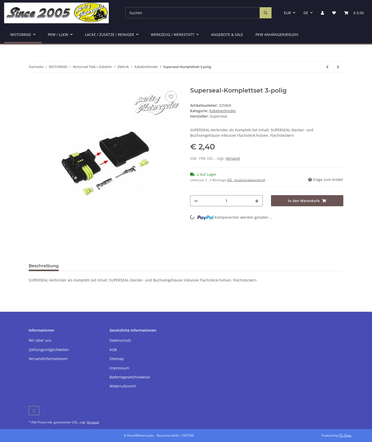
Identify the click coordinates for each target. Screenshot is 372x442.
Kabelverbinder (222, 110)
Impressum (119, 367)
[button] (322, 13)
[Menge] (226, 200)
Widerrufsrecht (123, 386)
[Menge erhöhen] (256, 200)
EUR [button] (287, 12)
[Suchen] (192, 12)
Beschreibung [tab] (44, 265)
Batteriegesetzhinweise (130, 377)
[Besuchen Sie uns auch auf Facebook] (34, 410)
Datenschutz (120, 340)
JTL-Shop (345, 435)
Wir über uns (40, 340)
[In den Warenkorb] (33, 84)
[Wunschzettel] (334, 13)
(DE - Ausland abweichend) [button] (246, 180)
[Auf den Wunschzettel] (171, 96)
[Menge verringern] (196, 200)
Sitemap (117, 358)
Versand (233, 158)
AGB (113, 349)
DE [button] (306, 12)
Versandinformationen (48, 358)
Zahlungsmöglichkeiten (49, 349)
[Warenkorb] (354, 13)
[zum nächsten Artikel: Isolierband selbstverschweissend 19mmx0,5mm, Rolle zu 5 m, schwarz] (338, 66)
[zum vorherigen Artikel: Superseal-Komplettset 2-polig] (327, 66)
